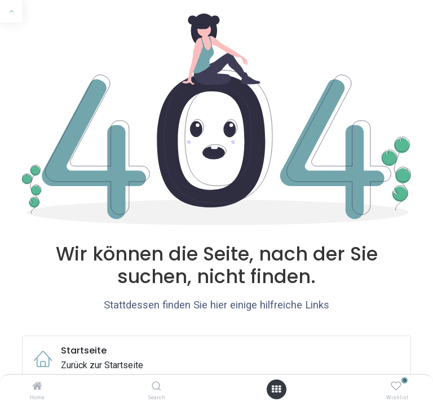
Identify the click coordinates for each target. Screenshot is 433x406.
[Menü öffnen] (276, 389)
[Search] (156, 386)
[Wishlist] (396, 386)
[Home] (37, 386)
